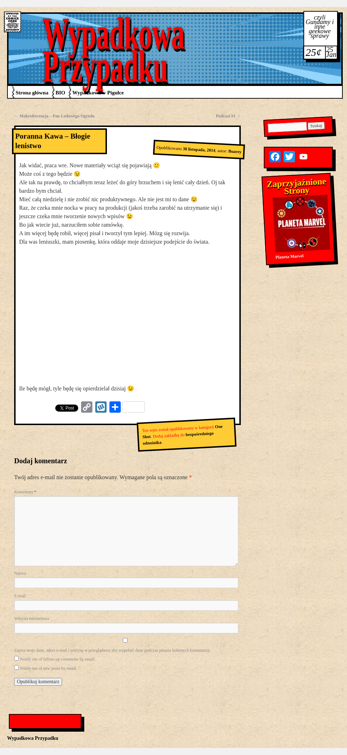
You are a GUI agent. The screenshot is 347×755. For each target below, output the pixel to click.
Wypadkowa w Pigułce (98, 92)
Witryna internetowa (31, 618)
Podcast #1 (228, 116)
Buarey (234, 151)
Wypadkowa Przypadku (113, 49)
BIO (61, 92)
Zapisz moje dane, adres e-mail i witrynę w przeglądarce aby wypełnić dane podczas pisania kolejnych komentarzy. (112, 650)
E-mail (20, 595)
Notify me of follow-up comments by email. (57, 659)
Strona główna (32, 92)
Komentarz (25, 491)
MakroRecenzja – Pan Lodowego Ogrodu (54, 116)
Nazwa (20, 573)
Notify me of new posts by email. (48, 668)
